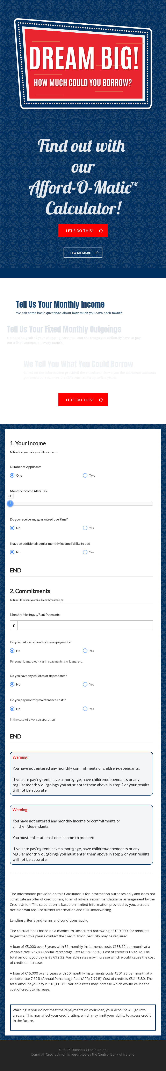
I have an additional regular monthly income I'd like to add (50, 543)
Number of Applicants (25, 467)
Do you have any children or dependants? (38, 676)
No (18, 528)
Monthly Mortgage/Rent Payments (35, 614)
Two (92, 475)
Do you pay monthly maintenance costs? (38, 700)
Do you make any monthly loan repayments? (40, 642)
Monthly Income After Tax (28, 491)
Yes (91, 528)
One (19, 475)
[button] (83, 233)
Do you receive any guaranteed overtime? (39, 519)
